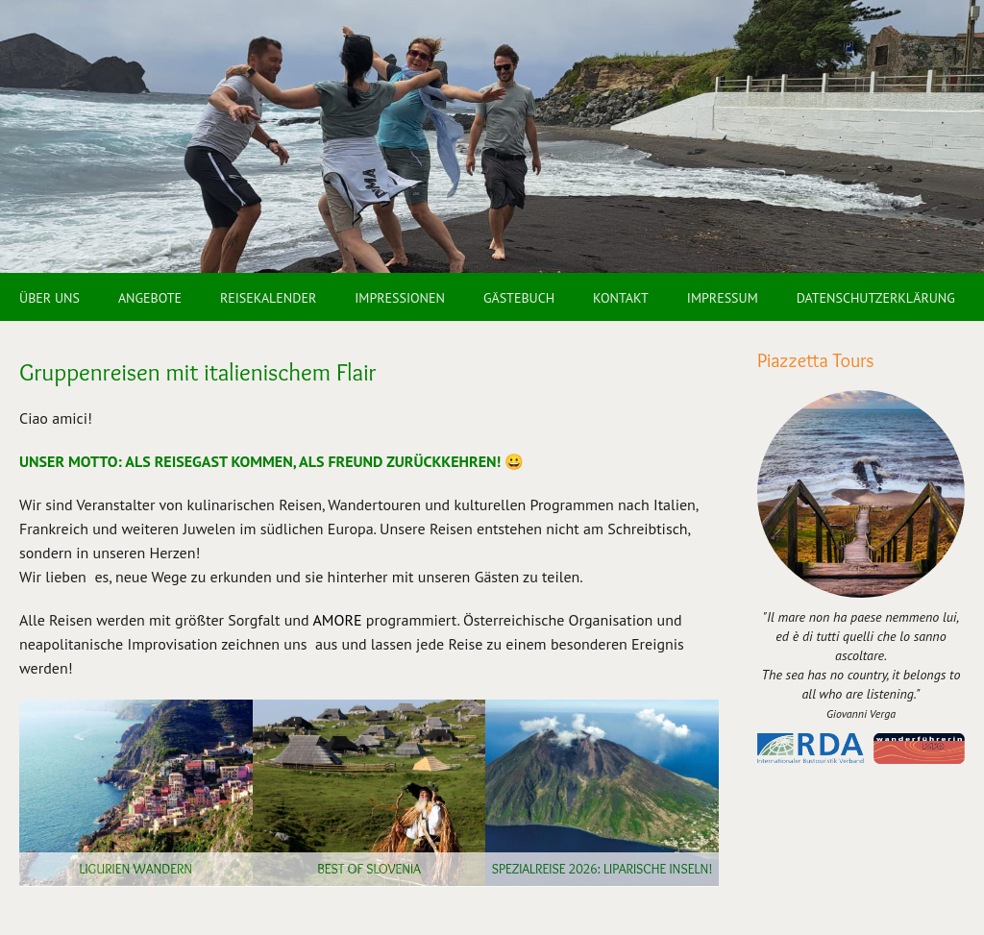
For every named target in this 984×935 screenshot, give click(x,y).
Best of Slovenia (369, 868)
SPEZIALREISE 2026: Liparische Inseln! (602, 868)
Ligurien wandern (135, 868)
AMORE (336, 619)
